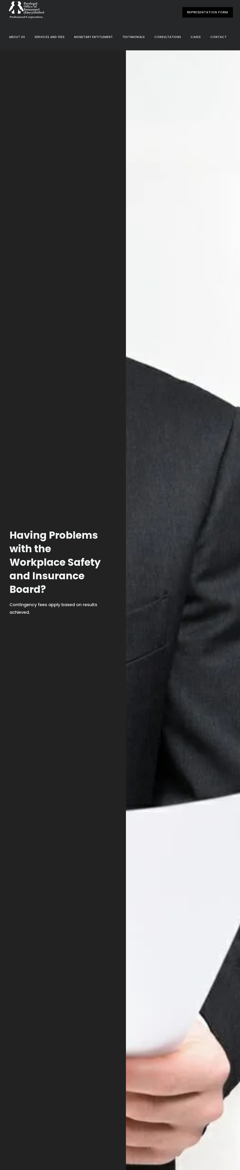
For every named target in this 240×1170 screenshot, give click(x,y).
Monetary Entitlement (93, 37)
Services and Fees (50, 37)
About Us (17, 37)
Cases (196, 37)
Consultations (167, 37)
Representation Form (207, 12)
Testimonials (133, 37)
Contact (218, 37)
